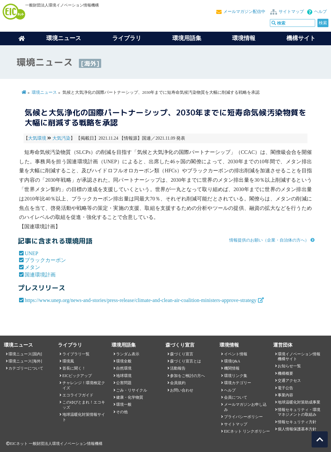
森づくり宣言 (181, 354)
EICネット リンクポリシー (247, 431)
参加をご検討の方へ (187, 375)
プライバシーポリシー (243, 416)
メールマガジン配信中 (244, 11)
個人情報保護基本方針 (297, 429)
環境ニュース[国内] (25, 354)
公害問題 (124, 383)
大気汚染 (61, 138)
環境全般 (124, 361)
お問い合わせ (181, 390)
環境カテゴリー (237, 383)
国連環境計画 (40, 274)
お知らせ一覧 (289, 366)
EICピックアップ (77, 375)
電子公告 (285, 388)
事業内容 (285, 395)
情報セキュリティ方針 (297, 422)
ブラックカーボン (45, 260)
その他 (122, 412)
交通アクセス (289, 380)
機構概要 (285, 373)
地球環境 (124, 375)
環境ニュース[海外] (25, 361)
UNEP (31, 253)
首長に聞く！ (74, 368)
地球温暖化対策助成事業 (299, 402)
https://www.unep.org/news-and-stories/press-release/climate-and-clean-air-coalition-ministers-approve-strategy (140, 300)
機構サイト (300, 38)
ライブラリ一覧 (76, 354)
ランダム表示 (127, 354)
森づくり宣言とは (185, 361)
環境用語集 (186, 38)
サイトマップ (291, 11)
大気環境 (37, 138)
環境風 (68, 361)
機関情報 (232, 368)
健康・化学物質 (129, 397)
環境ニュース (44, 92)
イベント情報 (235, 354)
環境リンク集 (235, 375)
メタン (32, 267)
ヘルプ (320, 11)
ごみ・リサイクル (131, 390)
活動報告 (178, 368)
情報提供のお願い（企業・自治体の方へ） (269, 240)
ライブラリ (126, 38)
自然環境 (124, 368)
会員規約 (178, 383)
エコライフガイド (77, 395)
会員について (235, 397)
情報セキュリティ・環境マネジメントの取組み (299, 412)
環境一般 (124, 404)
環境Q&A (232, 361)
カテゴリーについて (25, 368)
